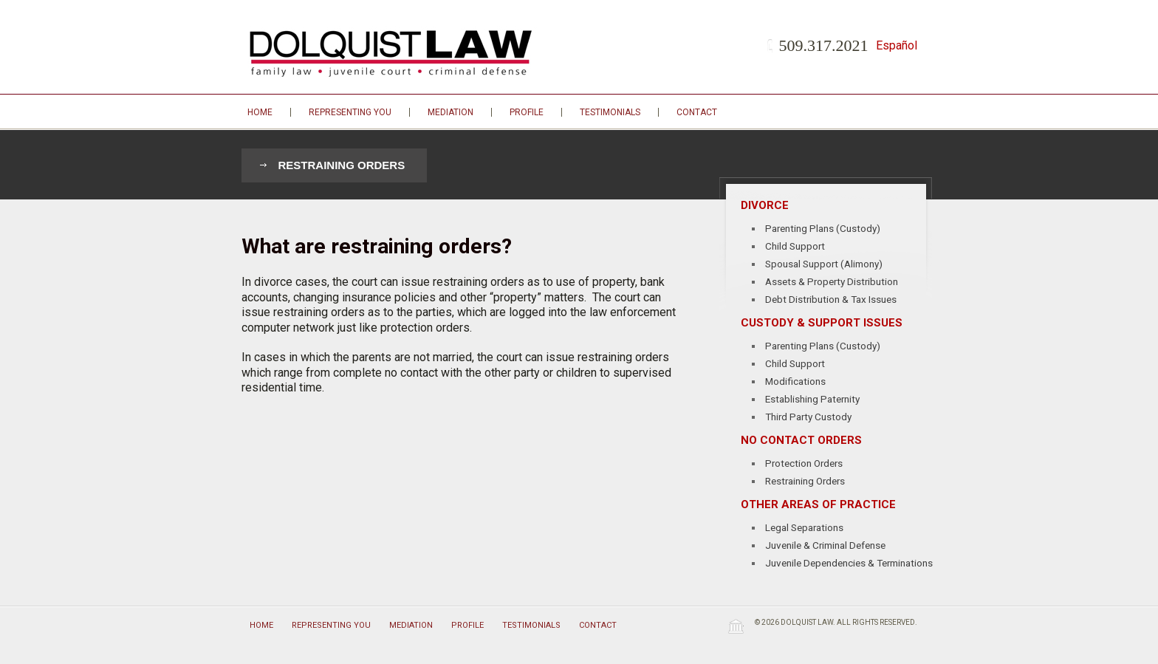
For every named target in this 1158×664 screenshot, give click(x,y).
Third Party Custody (808, 416)
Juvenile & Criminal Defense (825, 545)
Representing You (350, 112)
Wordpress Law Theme (735, 626)
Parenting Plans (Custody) (822, 228)
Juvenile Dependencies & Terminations (849, 563)
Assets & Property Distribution (831, 281)
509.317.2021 (823, 45)
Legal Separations (804, 527)
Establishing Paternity (812, 399)
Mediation (450, 112)
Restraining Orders (341, 165)
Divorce (765, 205)
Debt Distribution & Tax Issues (831, 299)
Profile (527, 112)
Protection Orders (804, 463)
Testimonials (610, 112)
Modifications (795, 381)
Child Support (795, 246)
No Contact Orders (801, 440)
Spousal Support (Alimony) (824, 264)
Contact (696, 112)
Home (260, 112)
